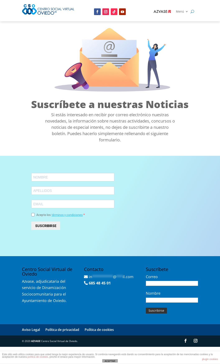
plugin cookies (210, 359)
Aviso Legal (31, 329)
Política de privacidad (62, 329)
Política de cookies (99, 329)
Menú (180, 11)
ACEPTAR (110, 361)
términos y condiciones (67, 215)
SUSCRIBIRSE (45, 226)
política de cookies (37, 356)
